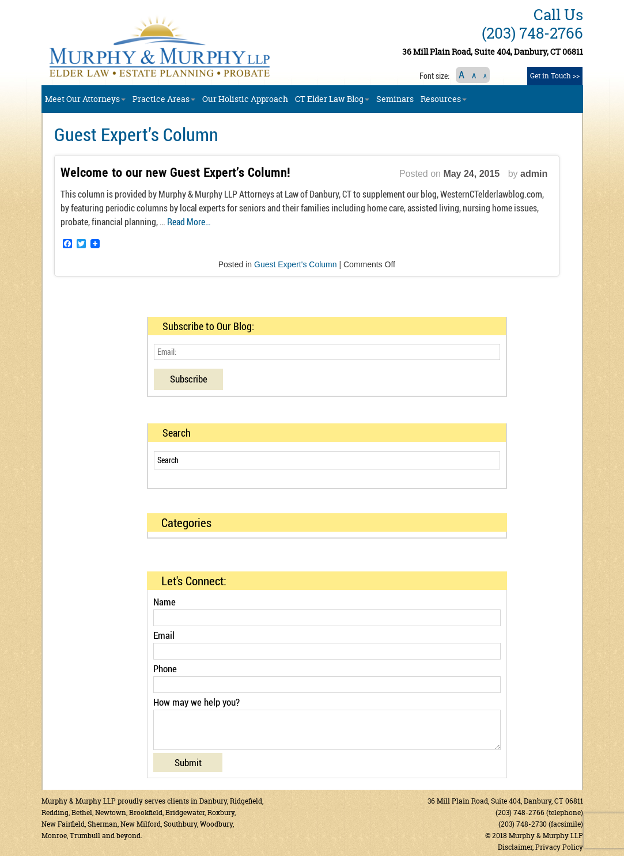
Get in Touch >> (555, 76)
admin (533, 174)
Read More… (189, 221)
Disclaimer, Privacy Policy (540, 847)
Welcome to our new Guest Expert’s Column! (175, 172)
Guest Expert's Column (295, 264)
